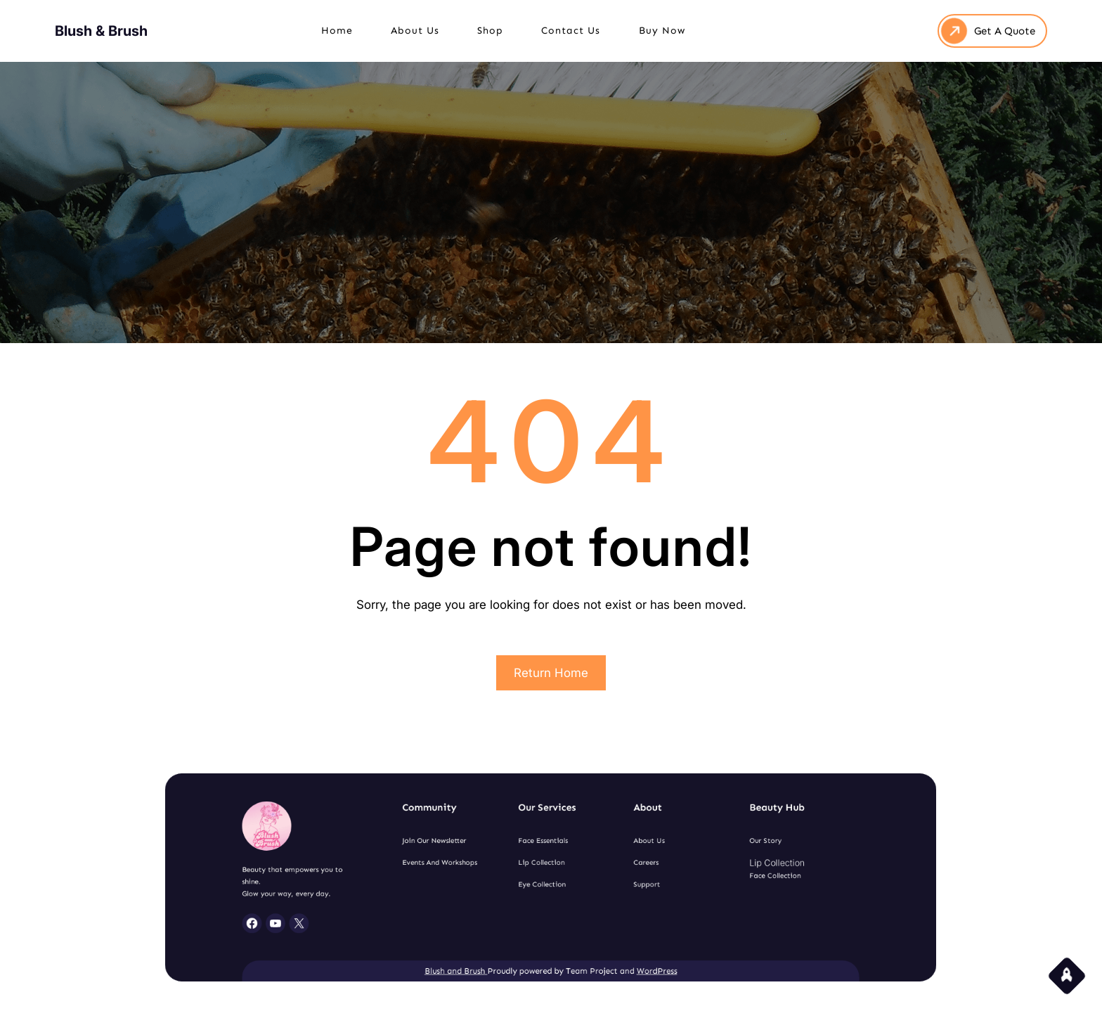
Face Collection (727, 875)
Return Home (551, 673)
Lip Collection (543, 866)
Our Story (719, 848)
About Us (628, 848)
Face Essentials (544, 848)
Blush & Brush (101, 29)
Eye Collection (543, 883)
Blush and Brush (476, 951)
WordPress (634, 951)
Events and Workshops (463, 866)
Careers (626, 866)
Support (626, 883)
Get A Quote (1004, 29)
